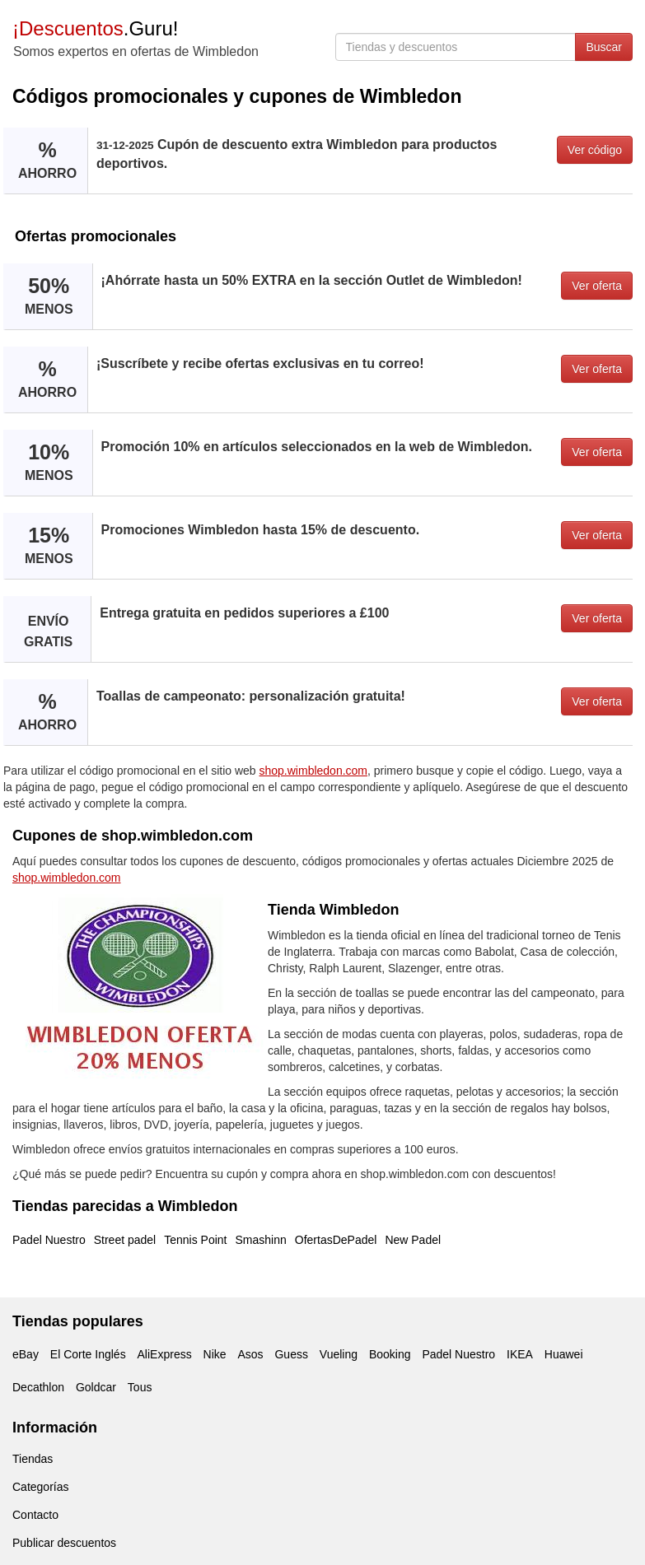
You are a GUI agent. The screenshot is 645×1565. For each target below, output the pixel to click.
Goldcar (96, 1387)
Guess (290, 1354)
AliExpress (165, 1354)
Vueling (339, 1354)
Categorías (40, 1486)
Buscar (604, 47)
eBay (25, 1354)
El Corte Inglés (88, 1354)
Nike (215, 1354)
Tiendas (32, 1458)
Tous (140, 1387)
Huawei (564, 1354)
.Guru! (95, 28)
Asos (250, 1354)
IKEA (520, 1354)
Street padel (125, 1239)
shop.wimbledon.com (313, 770)
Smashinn (261, 1239)
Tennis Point (195, 1239)
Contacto (35, 1514)
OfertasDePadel (336, 1239)
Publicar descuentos (64, 1542)
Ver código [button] (595, 149)
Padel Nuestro (49, 1239)
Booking (390, 1354)
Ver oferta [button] (597, 285)
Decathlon (38, 1387)
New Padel (413, 1239)
